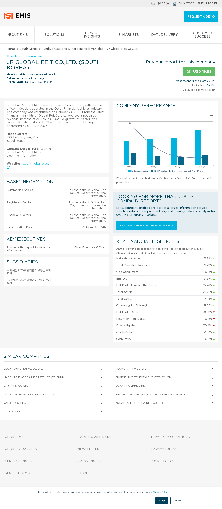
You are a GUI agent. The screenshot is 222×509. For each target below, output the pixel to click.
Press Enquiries (92, 461)
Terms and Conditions (170, 437)
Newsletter (88, 449)
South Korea (29, 48)
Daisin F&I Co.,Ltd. (16, 386)
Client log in (207, 3)
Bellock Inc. (13, 411)
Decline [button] (177, 500)
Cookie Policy (162, 461)
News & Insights (92, 36)
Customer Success (202, 36)
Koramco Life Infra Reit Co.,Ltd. (139, 403)
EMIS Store (184, 4)
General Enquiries (21, 461)
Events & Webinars (94, 437)
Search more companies (24, 56)
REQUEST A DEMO (201, 16)
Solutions (54, 35)
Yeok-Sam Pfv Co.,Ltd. (131, 369)
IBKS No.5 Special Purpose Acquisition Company (151, 394)
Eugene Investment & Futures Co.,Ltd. (143, 377)
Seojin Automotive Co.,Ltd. (23, 369)
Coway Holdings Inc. (130, 386)
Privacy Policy (163, 449)
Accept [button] (162, 500)
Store (83, 473)
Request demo (17, 473)
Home (11, 48)
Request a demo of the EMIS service (146, 225)
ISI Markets (128, 35)
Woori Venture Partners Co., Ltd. (29, 394)
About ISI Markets (21, 449)
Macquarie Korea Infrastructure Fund (34, 377)
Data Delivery (164, 35)
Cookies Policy (160, 492)
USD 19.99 (199, 72)
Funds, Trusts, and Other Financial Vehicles (72, 48)
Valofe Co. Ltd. (15, 403)
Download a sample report (198, 90)
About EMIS (17, 35)
